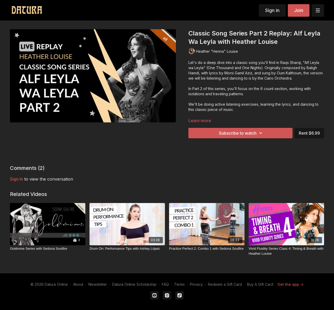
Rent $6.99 (309, 133)
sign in (16, 179)
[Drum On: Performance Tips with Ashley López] (127, 248)
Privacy (196, 284)
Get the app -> (290, 284)
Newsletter (97, 284)
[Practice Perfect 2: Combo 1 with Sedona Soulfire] (206, 248)
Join (298, 10)
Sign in (272, 10)
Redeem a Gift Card (225, 284)
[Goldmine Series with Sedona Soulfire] (47, 248)
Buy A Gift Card (260, 284)
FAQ (165, 284)
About (78, 284)
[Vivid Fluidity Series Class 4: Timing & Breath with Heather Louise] (286, 251)
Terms (179, 284)
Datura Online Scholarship (134, 284)
